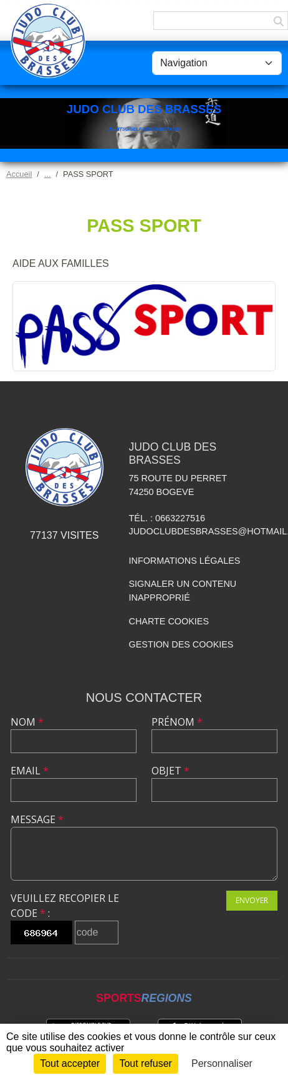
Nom (27, 722)
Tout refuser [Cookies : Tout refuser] (145, 1063)
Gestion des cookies (181, 644)
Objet (170, 771)
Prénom (177, 722)
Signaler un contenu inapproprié (183, 590)
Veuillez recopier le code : (65, 905)
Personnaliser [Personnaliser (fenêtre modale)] (221, 1063)
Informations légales (185, 561)
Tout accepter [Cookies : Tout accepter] (70, 1063)
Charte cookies (169, 621)
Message (37, 819)
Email (30, 771)
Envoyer (252, 900)
